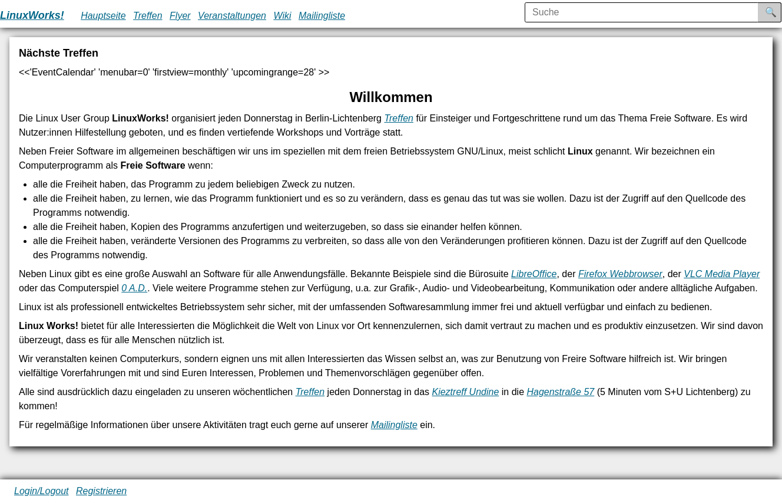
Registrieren (101, 491)
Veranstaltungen (232, 16)
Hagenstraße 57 (560, 392)
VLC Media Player (722, 274)
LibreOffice (533, 274)
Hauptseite (103, 16)
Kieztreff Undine (465, 392)
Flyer (180, 16)
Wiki (282, 16)
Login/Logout (41, 491)
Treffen (148, 16)
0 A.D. (134, 288)
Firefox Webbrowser (620, 274)
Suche (779, 12)
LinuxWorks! (32, 15)
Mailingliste (322, 16)
